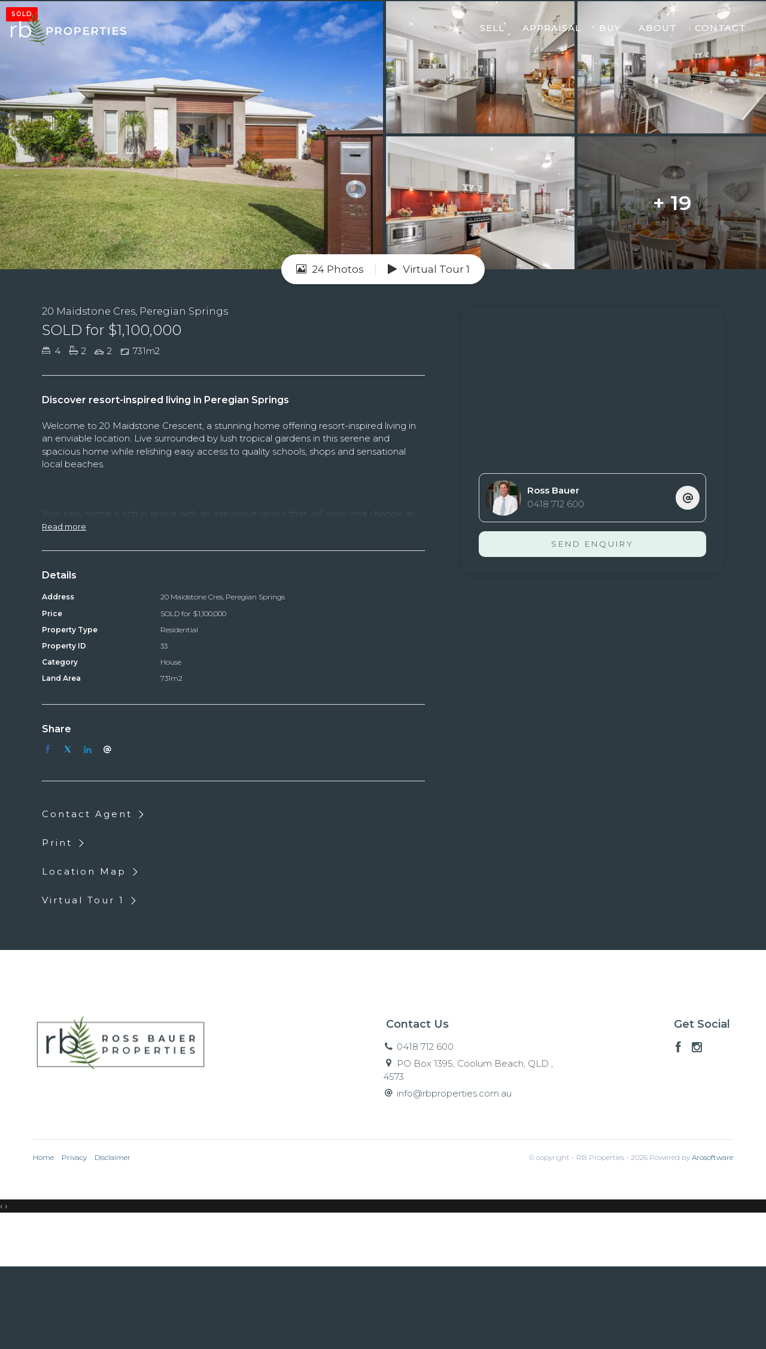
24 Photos (330, 352)
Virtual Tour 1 (429, 352)
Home (43, 1240)
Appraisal (547, 32)
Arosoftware (712, 1240)
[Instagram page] (697, 1130)
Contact (716, 32)
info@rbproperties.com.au (454, 1175)
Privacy (74, 1240)
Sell (488, 32)
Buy (605, 32)
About (653, 32)
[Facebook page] (680, 1130)
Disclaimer (112, 1240)
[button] (64, 925)
